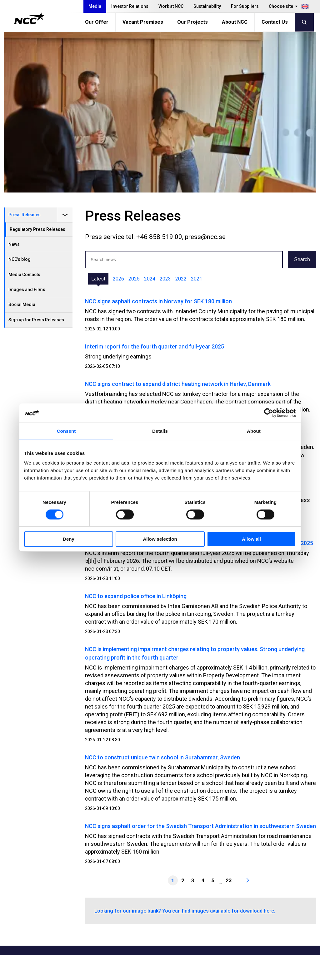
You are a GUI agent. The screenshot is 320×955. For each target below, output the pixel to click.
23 (229, 720)
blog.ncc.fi (224, 903)
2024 (149, 118)
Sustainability (207, 6)
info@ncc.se (46, 890)
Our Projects (192, 22)
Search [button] (302, 98)
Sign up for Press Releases (36, 159)
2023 (165, 118)
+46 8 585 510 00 (51, 882)
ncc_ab (278, 886)
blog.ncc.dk (225, 918)
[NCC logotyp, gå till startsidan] (29, 18)
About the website (269, 948)
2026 (118, 118)
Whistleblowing (229, 879)
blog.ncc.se (225, 895)
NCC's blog (19, 98)
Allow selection (160, 539)
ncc (274, 878)
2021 (196, 118)
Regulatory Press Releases (37, 68)
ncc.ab (277, 871)
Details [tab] (160, 431)
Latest (98, 118)
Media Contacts (24, 113)
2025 (134, 118)
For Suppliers (245, 6)
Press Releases (24, 53)
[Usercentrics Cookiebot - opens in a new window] (268, 412)
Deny (68, 539)
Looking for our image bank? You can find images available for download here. (184, 750)
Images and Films (26, 128)
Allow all (251, 539)
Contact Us (275, 22)
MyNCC (220, 872)
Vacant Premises (142, 22)
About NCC (235, 22)
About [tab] (254, 431)
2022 (181, 118)
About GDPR (225, 887)
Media (94, 6)
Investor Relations (129, 6)
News (14, 83)
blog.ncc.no (225, 911)
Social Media (21, 143)
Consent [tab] (66, 431)
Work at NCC (170, 6)
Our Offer (96, 22)
